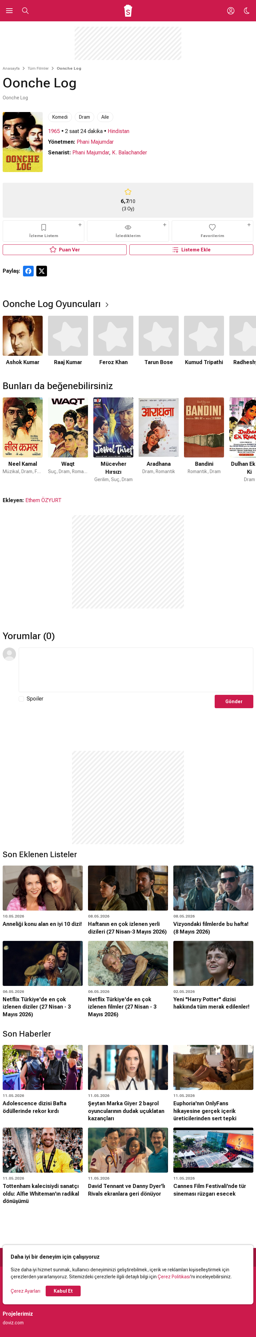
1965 (54, 131)
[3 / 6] (113, 341)
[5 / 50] (204, 440)
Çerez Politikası (174, 1276)
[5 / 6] (204, 341)
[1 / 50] (23, 440)
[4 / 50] (159, 440)
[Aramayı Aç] (25, 10)
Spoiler (35, 699)
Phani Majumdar (95, 142)
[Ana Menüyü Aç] (9, 10)
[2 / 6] (68, 341)
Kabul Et (63, 1291)
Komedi (60, 117)
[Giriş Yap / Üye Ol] (230, 10)
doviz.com (13, 1322)
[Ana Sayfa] (128, 10)
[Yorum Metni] (136, 669)
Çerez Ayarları (25, 1291)
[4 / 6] (159, 341)
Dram (84, 117)
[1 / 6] (23, 341)
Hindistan (118, 131)
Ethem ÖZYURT (43, 500)
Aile (105, 117)
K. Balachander (129, 152)
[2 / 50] (68, 440)
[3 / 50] (113, 440)
